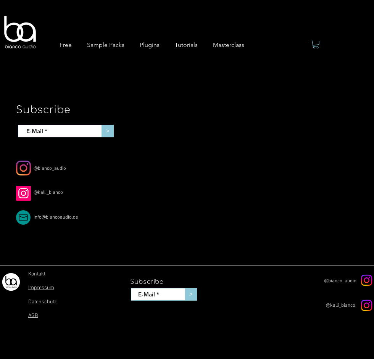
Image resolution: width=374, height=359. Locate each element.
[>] (108, 131)
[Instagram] (23, 168)
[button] (316, 44)
